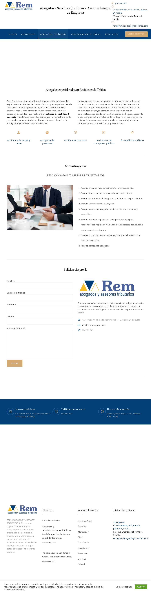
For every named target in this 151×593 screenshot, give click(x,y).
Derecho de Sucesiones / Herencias (84, 548)
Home (51, 62)
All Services (64, 62)
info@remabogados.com (94, 325)
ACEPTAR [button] (141, 586)
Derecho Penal (85, 521)
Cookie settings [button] (124, 586)
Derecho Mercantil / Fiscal (83, 532)
